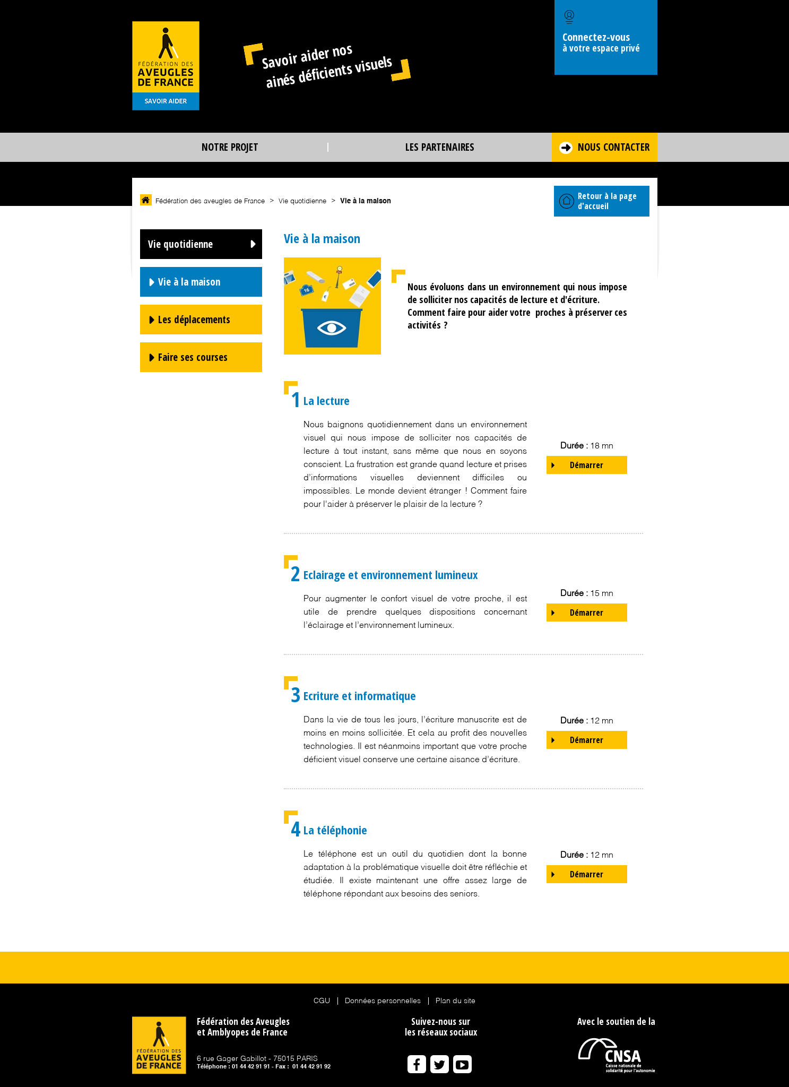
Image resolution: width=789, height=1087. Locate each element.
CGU (322, 1001)
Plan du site (455, 1001)
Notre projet (230, 147)
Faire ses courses (193, 357)
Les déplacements (194, 319)
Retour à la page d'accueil (598, 201)
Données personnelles (383, 1001)
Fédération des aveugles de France (210, 201)
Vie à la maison (189, 282)
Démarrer (586, 465)
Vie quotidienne (180, 244)
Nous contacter (613, 147)
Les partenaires (439, 147)
